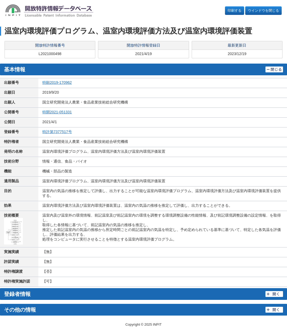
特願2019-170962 (57, 82)
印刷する (234, 11)
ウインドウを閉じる (263, 11)
